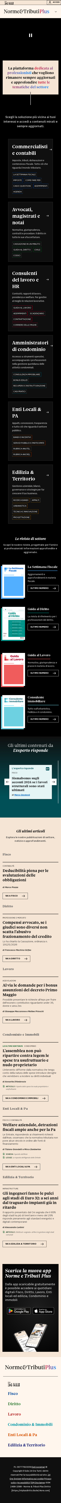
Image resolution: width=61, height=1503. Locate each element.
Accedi (54, 2)
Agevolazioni (9, 981)
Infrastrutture (10, 1189)
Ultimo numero (43, 588)
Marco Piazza (11, 887)
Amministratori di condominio (30, 345)
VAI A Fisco (15, 896)
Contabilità (8, 866)
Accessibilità (23, 1482)
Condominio (30, 1046)
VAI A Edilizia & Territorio (24, 1244)
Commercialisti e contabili (29, 149)
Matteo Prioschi (36, 1011)
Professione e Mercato (14, 918)
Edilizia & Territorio (23, 475)
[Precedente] (7, 782)
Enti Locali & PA (26, 412)
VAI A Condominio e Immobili (25, 1098)
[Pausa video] (30, 35)
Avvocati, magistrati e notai (26, 216)
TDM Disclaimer (37, 1482)
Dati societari (38, 1467)
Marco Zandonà (22, 795)
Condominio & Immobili (30, 1424)
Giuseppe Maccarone (15, 1011)
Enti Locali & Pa (22, 1434)
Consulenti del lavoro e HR (25, 279)
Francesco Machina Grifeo (18, 950)
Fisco (13, 1393)
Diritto (14, 1404)
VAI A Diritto (16, 958)
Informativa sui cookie (33, 1478)
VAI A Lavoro (16, 1020)
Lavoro (14, 1414)
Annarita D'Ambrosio (15, 1081)
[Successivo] (53, 782)
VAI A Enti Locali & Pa (21, 1167)
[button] (55, 11)
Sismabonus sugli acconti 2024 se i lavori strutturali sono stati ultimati (29, 784)
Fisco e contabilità (12, 1120)
